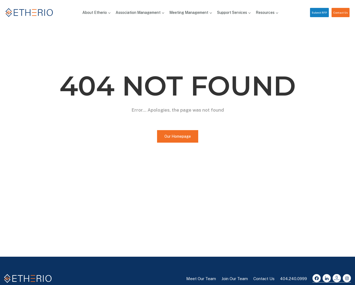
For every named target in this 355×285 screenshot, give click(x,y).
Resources (267, 12)
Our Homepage (177, 136)
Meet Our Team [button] (201, 278)
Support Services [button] (233, 12)
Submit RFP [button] (319, 12)
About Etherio (96, 12)
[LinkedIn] (327, 278)
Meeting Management (190, 12)
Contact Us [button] (340, 12)
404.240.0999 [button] (293, 278)
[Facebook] (316, 278)
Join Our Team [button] (234, 278)
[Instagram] (347, 278)
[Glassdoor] (337, 278)
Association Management (140, 12)
